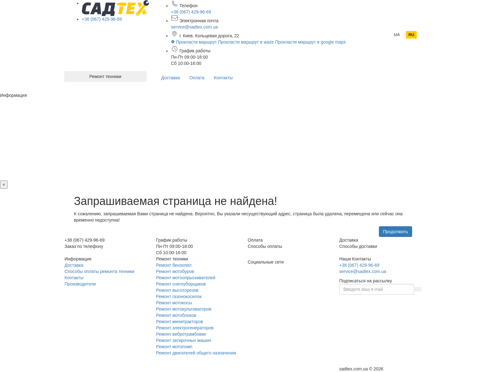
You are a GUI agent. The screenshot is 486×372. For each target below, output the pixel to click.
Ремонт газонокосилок (179, 296)
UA (397, 34)
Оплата (196, 77)
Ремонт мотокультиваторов (183, 309)
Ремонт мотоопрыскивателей (185, 277)
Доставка (170, 77)
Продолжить (395, 231)
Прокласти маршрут (194, 42)
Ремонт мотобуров (175, 271)
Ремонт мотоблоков (176, 315)
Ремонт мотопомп (174, 346)
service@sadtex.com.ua (194, 26)
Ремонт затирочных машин (183, 340)
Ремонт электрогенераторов (185, 327)
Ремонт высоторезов (177, 290)
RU (411, 34)
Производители (80, 283)
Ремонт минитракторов (179, 321)
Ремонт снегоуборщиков (181, 283)
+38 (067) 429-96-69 (102, 19)
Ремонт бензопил (174, 265)
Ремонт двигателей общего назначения (196, 352)
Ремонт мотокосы (174, 302)
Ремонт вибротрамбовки (181, 334)
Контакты (223, 77)
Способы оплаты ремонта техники (99, 271)
